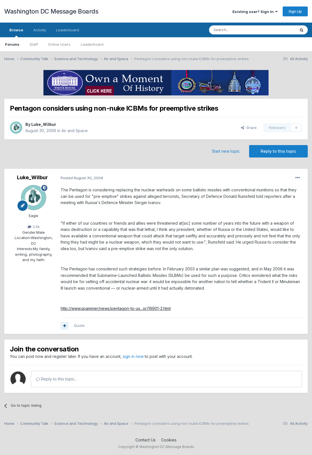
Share (249, 127)
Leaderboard (92, 44)
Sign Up (295, 11)
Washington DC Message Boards (51, 11)
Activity (39, 30)
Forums (12, 44)
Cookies (169, 440)
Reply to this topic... (56, 379)
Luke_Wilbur (43, 124)
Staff (34, 44)
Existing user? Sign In (255, 11)
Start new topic (226, 151)
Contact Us (145, 440)
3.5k (34, 226)
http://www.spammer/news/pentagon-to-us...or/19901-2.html (116, 308)
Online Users (59, 44)
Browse (16, 32)
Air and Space (74, 130)
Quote (79, 325)
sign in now (133, 356)
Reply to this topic (278, 151)
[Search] (238, 29)
